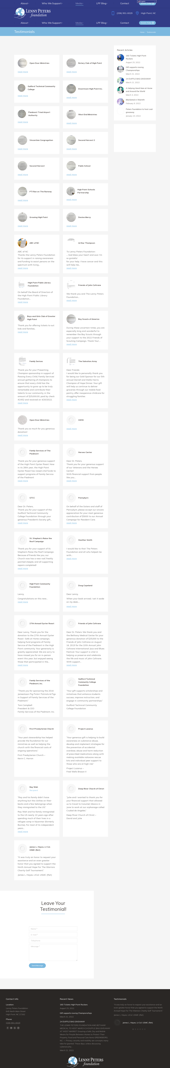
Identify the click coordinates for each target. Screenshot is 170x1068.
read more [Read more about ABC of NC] (23, 263)
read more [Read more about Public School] (71, 169)
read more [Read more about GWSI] (71, 424)
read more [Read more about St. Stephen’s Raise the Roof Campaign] (23, 563)
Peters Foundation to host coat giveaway (139, 106)
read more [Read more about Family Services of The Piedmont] (23, 476)
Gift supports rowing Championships (135, 64)
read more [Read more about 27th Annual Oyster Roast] (23, 660)
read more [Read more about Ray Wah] (23, 826)
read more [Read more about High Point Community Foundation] (23, 597)
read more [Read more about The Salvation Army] (71, 395)
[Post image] (120, 52)
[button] (133, 1024)
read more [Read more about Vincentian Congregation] (23, 144)
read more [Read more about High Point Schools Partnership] (71, 194)
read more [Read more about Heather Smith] (71, 553)
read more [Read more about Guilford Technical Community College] (23, 91)
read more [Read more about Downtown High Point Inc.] (71, 92)
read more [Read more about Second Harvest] (23, 169)
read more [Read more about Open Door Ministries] (23, 67)
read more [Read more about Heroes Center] (71, 476)
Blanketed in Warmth (135, 95)
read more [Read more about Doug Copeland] (71, 601)
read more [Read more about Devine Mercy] (71, 221)
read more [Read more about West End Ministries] (71, 118)
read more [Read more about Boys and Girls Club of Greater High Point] (23, 327)
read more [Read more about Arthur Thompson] (71, 263)
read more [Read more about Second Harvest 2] (71, 144)
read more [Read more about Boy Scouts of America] (71, 339)
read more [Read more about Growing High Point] (23, 221)
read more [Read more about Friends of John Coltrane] (71, 295)
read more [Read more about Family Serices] (23, 398)
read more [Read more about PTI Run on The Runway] (23, 195)
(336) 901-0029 (121, 8)
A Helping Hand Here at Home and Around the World (139, 85)
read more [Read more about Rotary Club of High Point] (71, 67)
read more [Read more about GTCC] (23, 518)
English (141, 1)
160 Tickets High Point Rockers (136, 52)
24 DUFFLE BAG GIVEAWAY (138, 74)
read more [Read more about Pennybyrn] (71, 518)
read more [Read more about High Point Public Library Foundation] (23, 297)
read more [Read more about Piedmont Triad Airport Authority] (23, 117)
